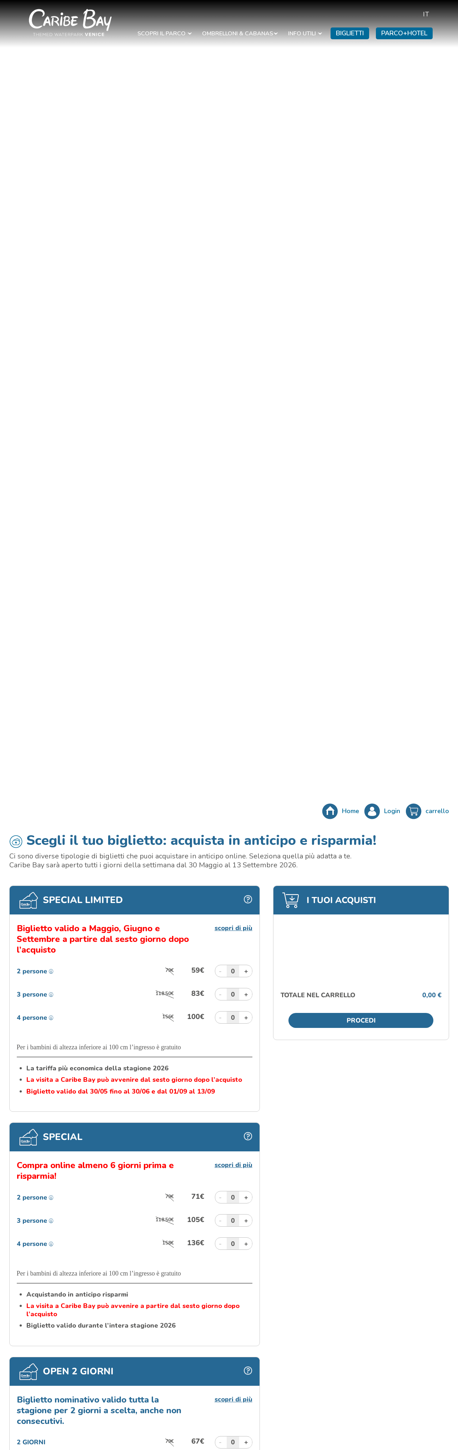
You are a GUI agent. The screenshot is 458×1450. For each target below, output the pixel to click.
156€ (168, 1017)
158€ (168, 1243)
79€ (169, 970)
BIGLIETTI (350, 33)
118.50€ (165, 993)
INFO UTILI (305, 34)
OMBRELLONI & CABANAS (240, 34)
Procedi (361, 1020)
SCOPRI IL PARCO (164, 34)
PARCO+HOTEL (404, 33)
